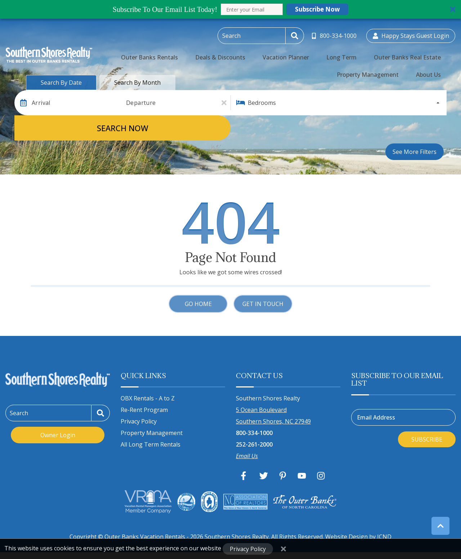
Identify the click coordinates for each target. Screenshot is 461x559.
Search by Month (137, 82)
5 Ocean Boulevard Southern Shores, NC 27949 (273, 415)
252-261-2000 (254, 444)
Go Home (198, 304)
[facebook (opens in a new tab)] (244, 475)
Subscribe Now (317, 9)
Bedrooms (262, 103)
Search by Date (61, 82)
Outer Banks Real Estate (346, 53)
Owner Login (57, 435)
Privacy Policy (139, 421)
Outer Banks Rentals (137, 53)
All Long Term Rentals (150, 444)
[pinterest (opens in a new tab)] (282, 475)
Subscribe (426, 439)
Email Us (247, 456)
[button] (230, 9)
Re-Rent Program (144, 410)
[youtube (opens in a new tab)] (301, 475)
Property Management (416, 53)
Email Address (376, 417)
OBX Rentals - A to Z (148, 398)
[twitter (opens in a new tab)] (263, 475)
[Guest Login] (410, 34)
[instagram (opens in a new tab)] (321, 475)
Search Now (122, 128)
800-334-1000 (254, 433)
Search (19, 413)
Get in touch (262, 304)
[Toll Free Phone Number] (334, 34)
